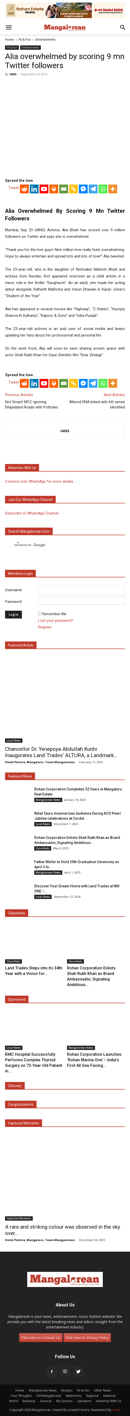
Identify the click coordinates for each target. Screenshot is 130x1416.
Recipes (66, 1390)
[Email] (63, 189)
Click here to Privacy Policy (87, 1337)
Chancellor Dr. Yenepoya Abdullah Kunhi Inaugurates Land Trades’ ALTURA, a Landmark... (61, 752)
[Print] (53, 189)
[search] (60, 545)
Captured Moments (23, 1123)
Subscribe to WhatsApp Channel (31, 513)
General (45, 1401)
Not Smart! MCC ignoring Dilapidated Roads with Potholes (31, 404)
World (13, 1401)
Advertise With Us (108, 1401)
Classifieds (43, 848)
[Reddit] (24, 189)
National (109, 1396)
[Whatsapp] (103, 189)
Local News (14, 740)
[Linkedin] (34, 189)
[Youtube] (44, 189)
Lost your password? (55, 620)
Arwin (117, 1410)
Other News (102, 1390)
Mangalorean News (48, 800)
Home (9, 39)
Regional (92, 1396)
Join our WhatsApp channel (30, 500)
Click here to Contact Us (40, 1337)
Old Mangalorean (48, 1396)
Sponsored (16, 999)
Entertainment (45, 39)
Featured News (20, 776)
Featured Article (21, 645)
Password (13, 601)
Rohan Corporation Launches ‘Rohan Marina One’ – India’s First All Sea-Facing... (94, 1060)
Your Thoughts (21, 1396)
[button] (9, 27)
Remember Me (54, 614)
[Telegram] (93, 189)
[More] (112, 189)
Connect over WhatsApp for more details (39, 481)
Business (29, 1401)
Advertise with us (22, 468)
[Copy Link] (73, 189)
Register (45, 627)
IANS (13, 74)
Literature (84, 1401)
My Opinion (64, 1401)
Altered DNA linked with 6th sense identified (97, 404)
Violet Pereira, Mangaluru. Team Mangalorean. (40, 762)
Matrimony (73, 1396)
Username (13, 590)
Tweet (14, 188)
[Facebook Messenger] (83, 189)
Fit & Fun (25, 39)
